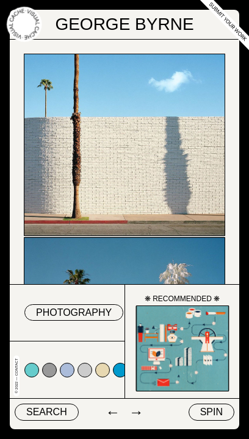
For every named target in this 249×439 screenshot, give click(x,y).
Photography (74, 312)
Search (46, 412)
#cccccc (85, 370)
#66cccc (31, 370)
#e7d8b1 (102, 370)
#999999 (49, 370)
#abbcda (67, 370)
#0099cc (120, 370)
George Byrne (124, 24)
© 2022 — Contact (16, 376)
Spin (211, 412)
